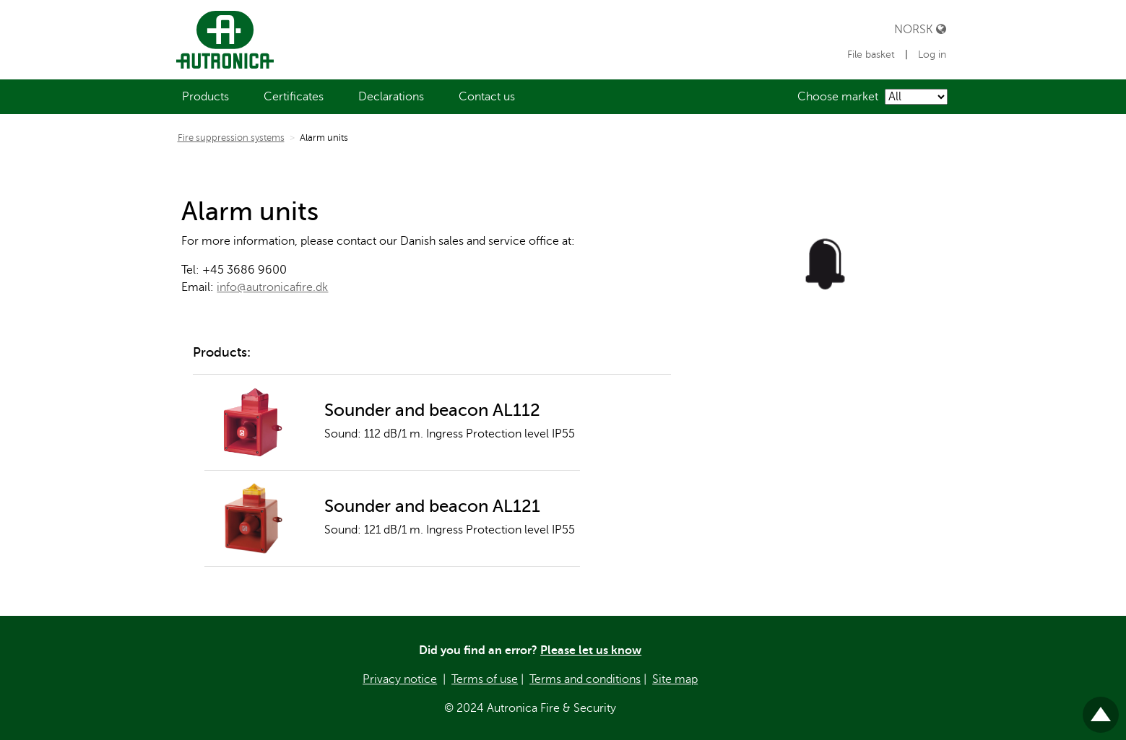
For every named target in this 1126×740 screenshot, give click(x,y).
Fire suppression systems (231, 138)
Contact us (487, 96)
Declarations (391, 96)
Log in (932, 54)
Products (205, 96)
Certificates (294, 96)
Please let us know (590, 650)
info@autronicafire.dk (272, 287)
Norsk (920, 29)
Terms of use (484, 679)
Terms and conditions (585, 679)
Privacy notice (400, 679)
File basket (872, 54)
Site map (675, 679)
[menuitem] (205, 96)
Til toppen (1101, 709)
